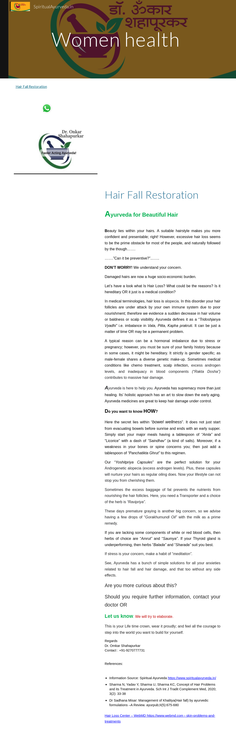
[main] (117, 39)
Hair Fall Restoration (31, 87)
